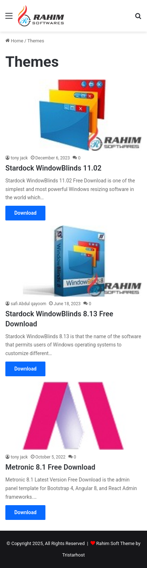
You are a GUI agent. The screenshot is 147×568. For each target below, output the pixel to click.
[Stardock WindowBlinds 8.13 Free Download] (73, 260)
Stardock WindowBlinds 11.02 (53, 168)
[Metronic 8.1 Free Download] (73, 415)
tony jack (19, 157)
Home (14, 40)
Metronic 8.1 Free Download (50, 467)
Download (25, 213)
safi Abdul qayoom (28, 303)
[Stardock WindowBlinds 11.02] (73, 114)
